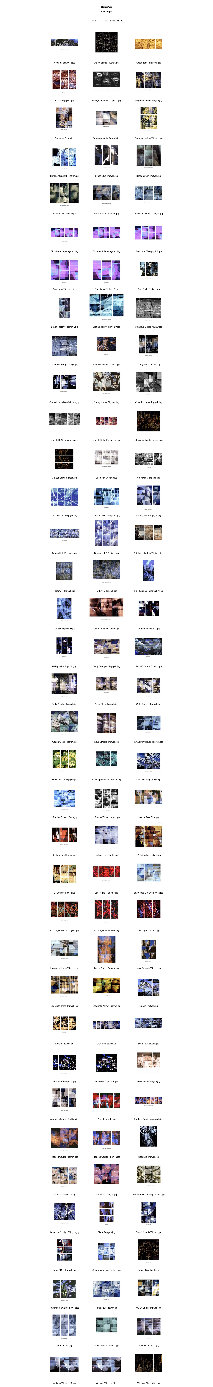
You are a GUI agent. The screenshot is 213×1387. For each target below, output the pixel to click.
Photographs (106, 11)
